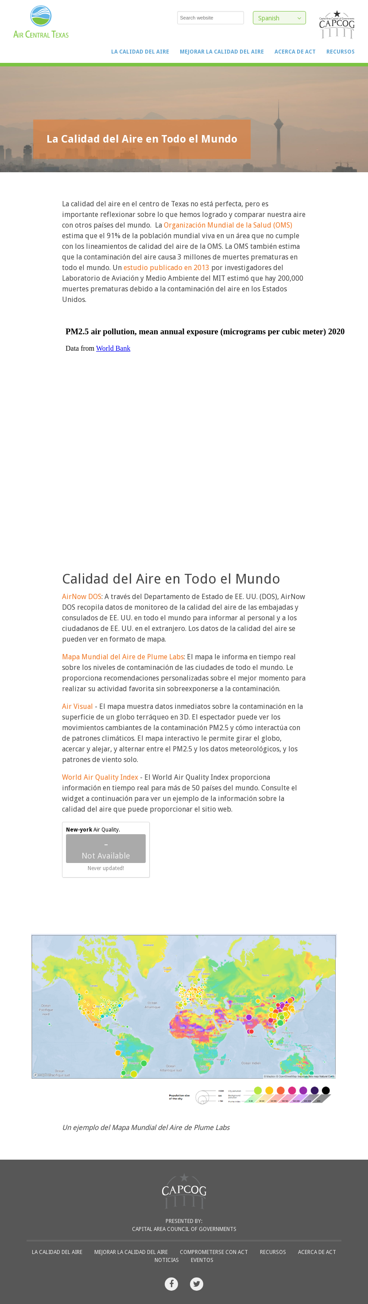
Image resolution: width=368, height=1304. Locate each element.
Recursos (340, 52)
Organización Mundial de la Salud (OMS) (228, 225)
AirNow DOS (81, 596)
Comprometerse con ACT (214, 1252)
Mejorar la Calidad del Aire (222, 52)
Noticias (167, 1260)
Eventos (202, 1260)
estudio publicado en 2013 (166, 267)
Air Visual (77, 706)
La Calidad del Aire (140, 52)
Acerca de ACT (295, 52)
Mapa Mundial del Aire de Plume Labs (123, 657)
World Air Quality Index (100, 777)
